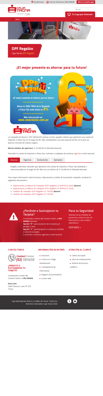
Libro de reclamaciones (81, 259)
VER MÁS (75, 227)
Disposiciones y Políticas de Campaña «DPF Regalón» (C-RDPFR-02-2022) (43, 185)
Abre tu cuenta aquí (86, 2)
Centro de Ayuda (78, 255)
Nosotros (45, 255)
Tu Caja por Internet (80, 14)
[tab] (14, 160)
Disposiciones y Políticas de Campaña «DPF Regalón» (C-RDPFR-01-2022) (43, 188)
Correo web (46, 278)
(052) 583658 (60, 2)
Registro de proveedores (51, 274)
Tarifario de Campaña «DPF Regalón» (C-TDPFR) (33, 191)
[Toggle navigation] (15, 19)
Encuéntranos (37, 2)
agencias (77, 153)
